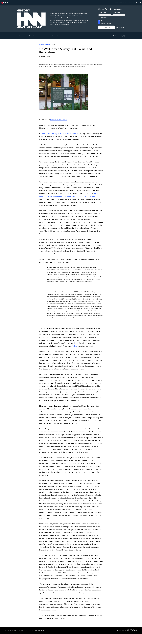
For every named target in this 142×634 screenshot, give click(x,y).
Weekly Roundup (106, 23)
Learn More (120, 27)
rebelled (74, 346)
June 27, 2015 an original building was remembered (60, 133)
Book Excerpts (34, 36)
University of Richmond (134, 3)
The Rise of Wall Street (58, 120)
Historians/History (44, 44)
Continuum (104, 21)
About (45, 36)
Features (22, 36)
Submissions (56, 36)
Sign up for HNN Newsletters (36, 630)
